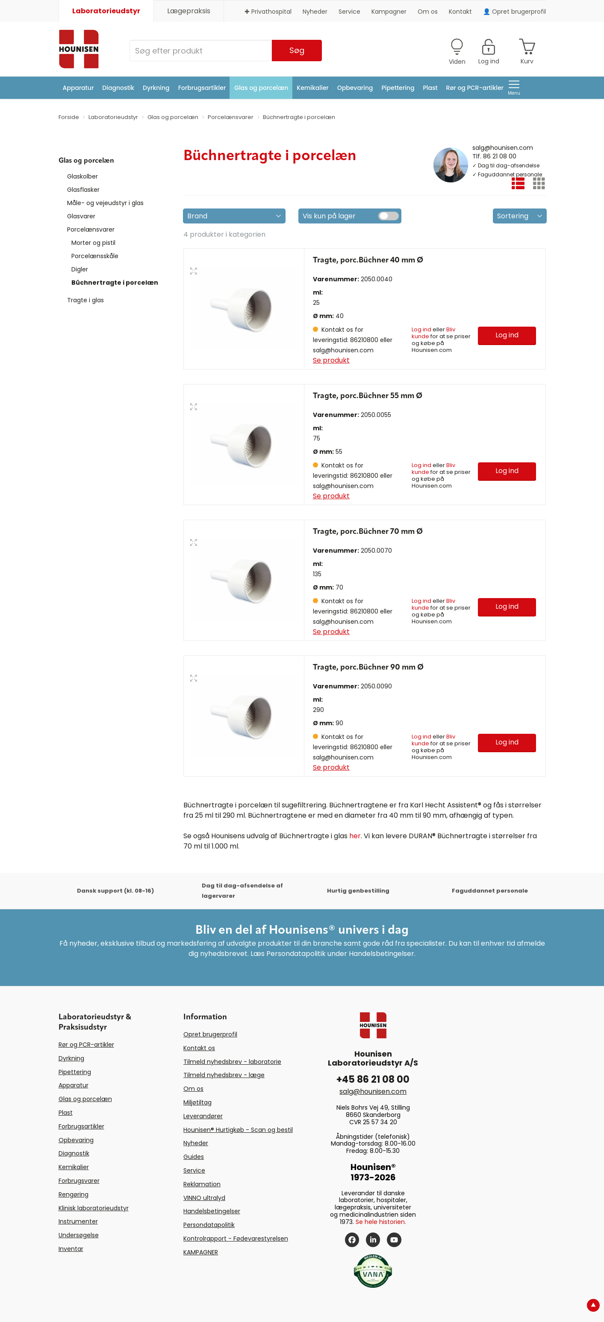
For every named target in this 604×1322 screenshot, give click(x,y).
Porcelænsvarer (91, 229)
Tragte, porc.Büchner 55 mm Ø (367, 396)
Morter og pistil (93, 242)
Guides (193, 1156)
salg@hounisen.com (502, 147)
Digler (79, 269)
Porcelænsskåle (94, 256)
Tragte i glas (85, 300)
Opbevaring (355, 87)
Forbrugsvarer (79, 1180)
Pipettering (398, 87)
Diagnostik (118, 87)
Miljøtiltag (197, 1102)
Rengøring (73, 1194)
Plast (430, 87)
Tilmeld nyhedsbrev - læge (224, 1075)
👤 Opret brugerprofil (514, 11)
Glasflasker (83, 189)
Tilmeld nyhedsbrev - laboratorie (232, 1061)
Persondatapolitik (209, 1225)
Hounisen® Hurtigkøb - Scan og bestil (238, 1129)
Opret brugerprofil (210, 1034)
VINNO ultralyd (204, 1198)
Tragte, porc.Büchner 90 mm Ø (368, 667)
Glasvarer (81, 216)
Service (349, 11)
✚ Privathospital (268, 11)
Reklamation (202, 1184)
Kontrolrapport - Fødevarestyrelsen (235, 1238)
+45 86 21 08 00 (373, 1079)
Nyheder (315, 11)
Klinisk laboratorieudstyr (94, 1208)
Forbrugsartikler (202, 87)
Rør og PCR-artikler (475, 87)
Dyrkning (156, 87)
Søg (296, 50)
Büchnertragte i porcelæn (114, 282)
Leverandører (203, 1116)
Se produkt (331, 360)
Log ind (421, 329)
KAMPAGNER (200, 1252)
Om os (428, 11)
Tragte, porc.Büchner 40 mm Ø (368, 260)
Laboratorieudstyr (106, 11)
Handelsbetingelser (211, 1211)
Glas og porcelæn (261, 87)
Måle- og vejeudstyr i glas (105, 203)
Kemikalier (312, 87)
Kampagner (389, 11)
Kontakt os (199, 1048)
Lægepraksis (188, 11)
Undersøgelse (79, 1235)
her (355, 836)
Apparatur (78, 87)
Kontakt (460, 11)
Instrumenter (78, 1221)
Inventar (71, 1249)
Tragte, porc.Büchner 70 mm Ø (368, 532)
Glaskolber (82, 176)
